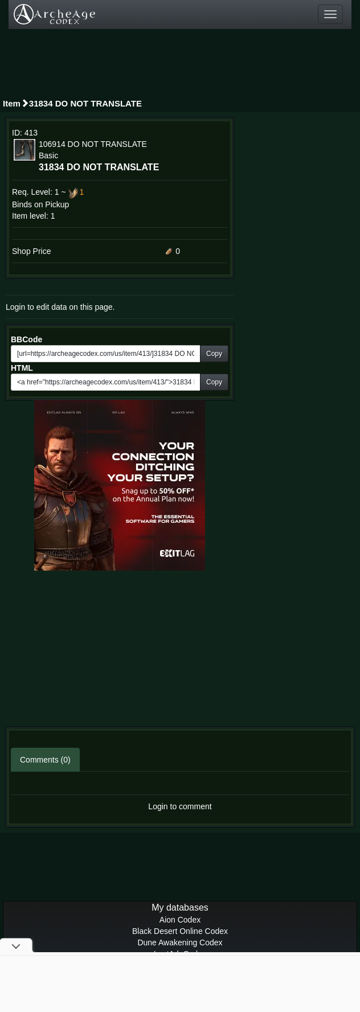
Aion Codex (180, 919)
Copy (214, 354)
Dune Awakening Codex (179, 942)
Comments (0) (45, 759)
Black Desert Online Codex (180, 931)
